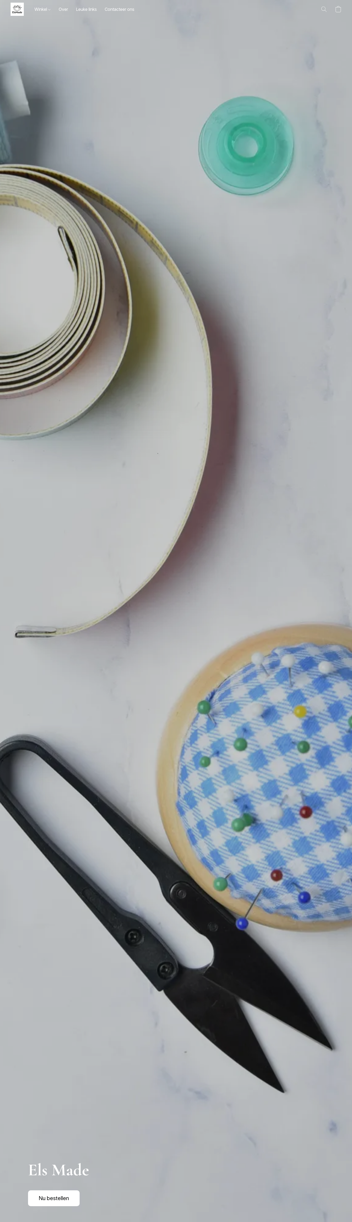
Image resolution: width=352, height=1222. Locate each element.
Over (63, 9)
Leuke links (86, 9)
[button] (17, 9)
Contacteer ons (119, 9)
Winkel (42, 9)
